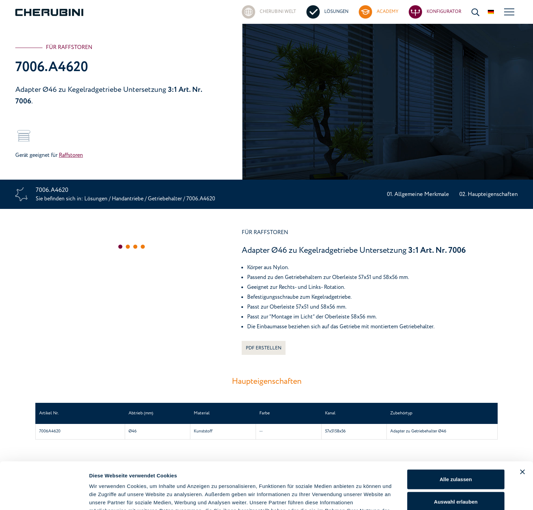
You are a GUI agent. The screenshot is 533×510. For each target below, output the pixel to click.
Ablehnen (455, 479)
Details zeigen (361, 496)
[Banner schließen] (522, 427)
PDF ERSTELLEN (263, 348)
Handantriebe (127, 198)
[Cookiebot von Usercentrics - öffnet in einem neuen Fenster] (44, 497)
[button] (120, 247)
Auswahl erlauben (456, 457)
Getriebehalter (165, 198)
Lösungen (96, 198)
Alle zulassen (456, 435)
